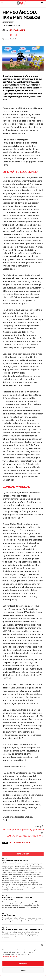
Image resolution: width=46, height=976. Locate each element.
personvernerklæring (9, 957)
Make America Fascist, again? (15, 860)
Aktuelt (5, 22)
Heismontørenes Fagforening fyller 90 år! (23, 829)
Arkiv (11, 22)
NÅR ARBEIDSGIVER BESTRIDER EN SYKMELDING (22, 929)
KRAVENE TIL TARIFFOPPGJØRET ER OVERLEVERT (17, 898)
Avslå (23, 971)
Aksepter (23, 964)
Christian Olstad (17, 30)
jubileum (26, 843)
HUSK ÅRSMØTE (8, 915)
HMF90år (17, 843)
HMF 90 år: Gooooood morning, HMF (25, 836)
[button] (42, 945)
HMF (10, 843)
